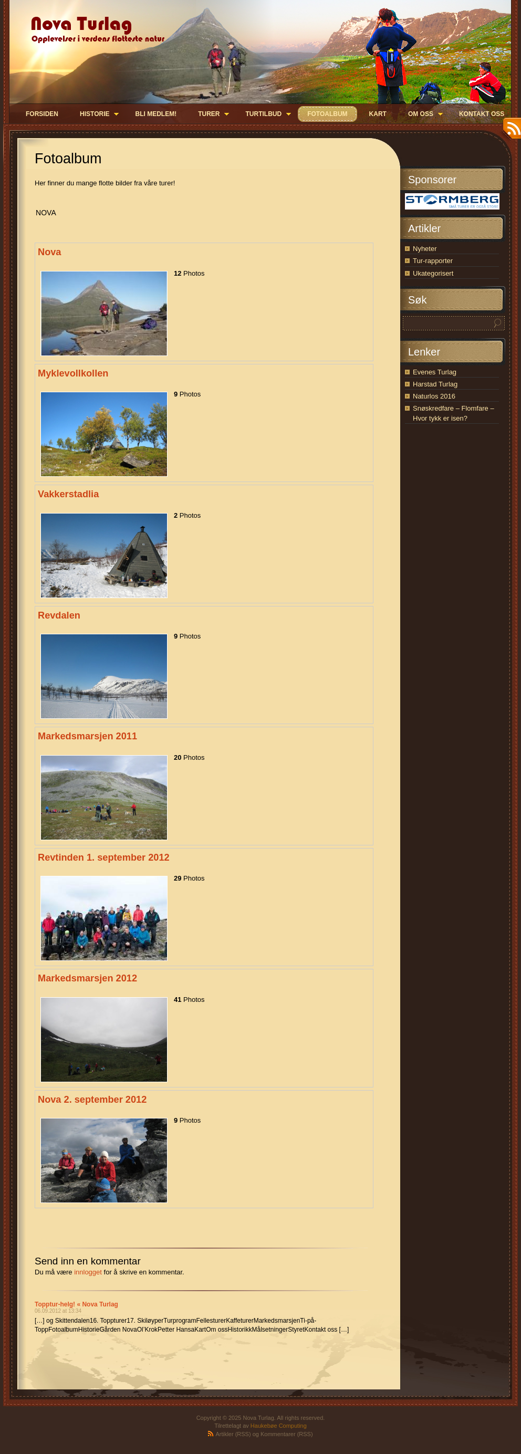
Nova (49, 252)
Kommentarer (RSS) (286, 1434)
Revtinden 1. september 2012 (104, 857)
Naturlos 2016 (434, 396)
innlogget (88, 1272)
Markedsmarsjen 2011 (87, 736)
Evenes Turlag (434, 372)
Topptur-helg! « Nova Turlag (76, 1304)
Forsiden (42, 114)
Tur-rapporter (433, 261)
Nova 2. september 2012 (92, 1099)
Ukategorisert (433, 273)
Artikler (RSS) (233, 1434)
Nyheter (425, 249)
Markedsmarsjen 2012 (87, 978)
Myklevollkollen (73, 373)
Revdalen (59, 615)
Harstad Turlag (435, 384)
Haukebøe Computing (279, 1425)
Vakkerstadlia (68, 494)
